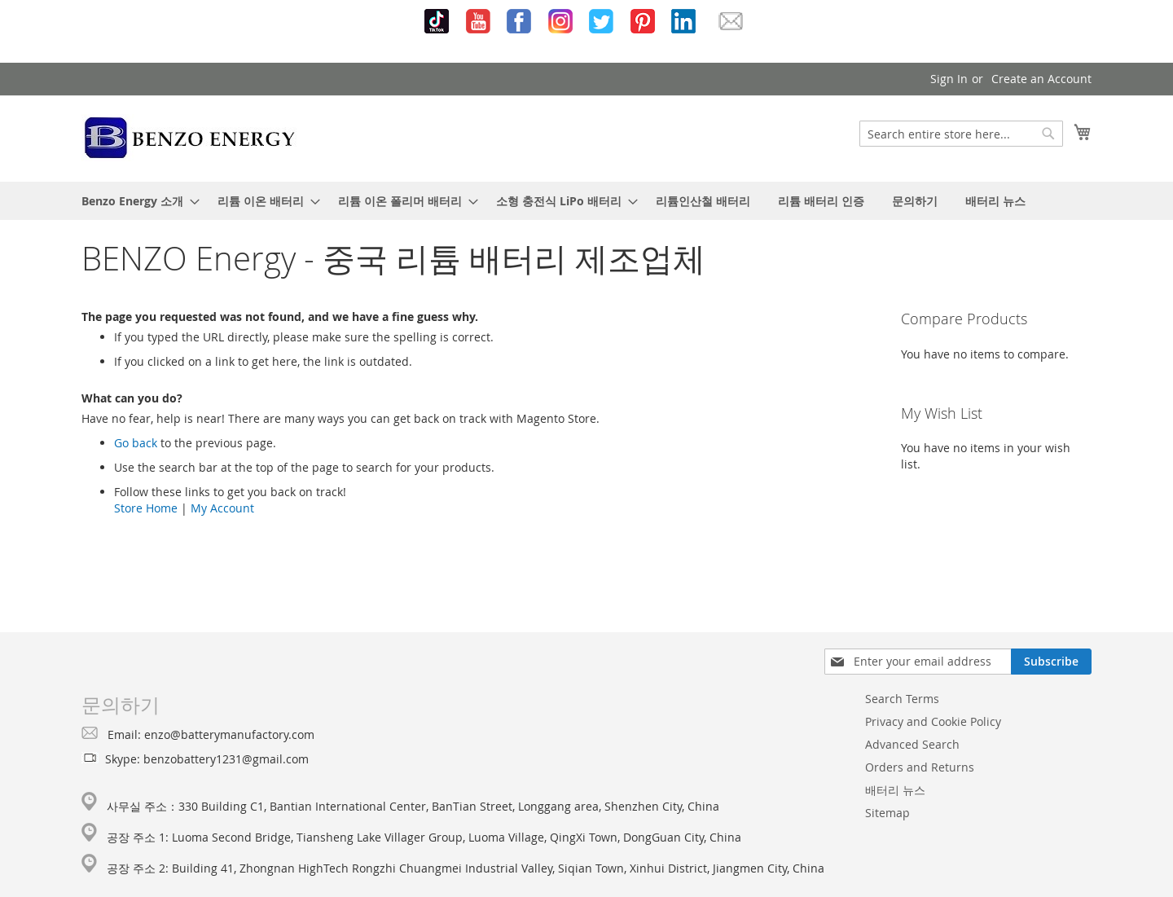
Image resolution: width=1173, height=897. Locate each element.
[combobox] (961, 134)
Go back (135, 443)
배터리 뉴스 (895, 790)
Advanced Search (912, 744)
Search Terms (902, 698)
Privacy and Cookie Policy (933, 721)
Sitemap (887, 812)
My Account (222, 508)
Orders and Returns (919, 767)
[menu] (586, 201)
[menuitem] (136, 201)
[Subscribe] (1051, 662)
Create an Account (1041, 78)
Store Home (146, 508)
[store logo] (190, 137)
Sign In (949, 78)
